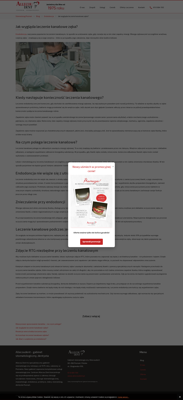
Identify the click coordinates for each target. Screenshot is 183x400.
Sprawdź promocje (91, 241)
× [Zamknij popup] (113, 166)
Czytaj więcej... (123, 397)
